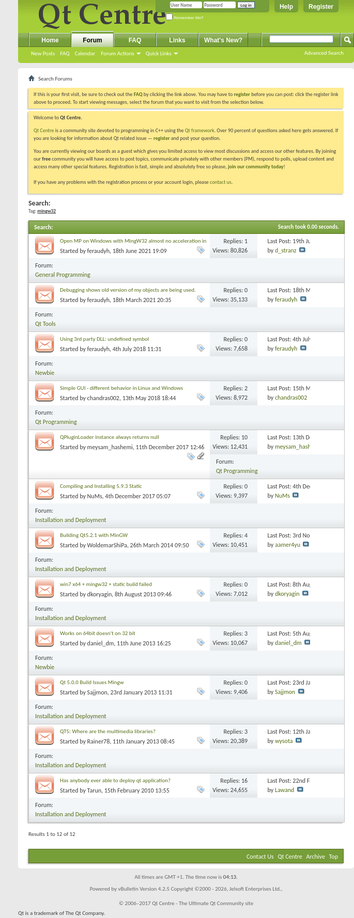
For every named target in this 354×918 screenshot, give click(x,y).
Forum (92, 40)
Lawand (285, 790)
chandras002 (103, 398)
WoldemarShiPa (107, 545)
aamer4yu (287, 544)
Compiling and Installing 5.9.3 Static (101, 486)
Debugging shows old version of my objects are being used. (128, 290)
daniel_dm (100, 643)
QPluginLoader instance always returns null (109, 437)
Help (286, 6)
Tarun (94, 790)
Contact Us (260, 856)
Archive (315, 856)
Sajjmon (97, 692)
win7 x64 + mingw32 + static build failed (106, 584)
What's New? (223, 40)
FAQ (64, 53)
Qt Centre (44, 130)
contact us (221, 182)
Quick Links (159, 53)
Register (321, 6)
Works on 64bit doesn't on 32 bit (97, 633)
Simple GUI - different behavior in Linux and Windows (121, 388)
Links (177, 40)
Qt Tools (45, 323)
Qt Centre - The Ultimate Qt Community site (202, 903)
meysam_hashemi (110, 447)
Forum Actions (117, 53)
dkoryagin (99, 594)
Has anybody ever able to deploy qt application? (115, 780)
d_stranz (286, 250)
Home (49, 40)
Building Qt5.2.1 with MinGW (94, 535)
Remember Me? (185, 17)
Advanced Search (324, 53)
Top (333, 856)
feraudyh (98, 251)
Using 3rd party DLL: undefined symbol (104, 339)
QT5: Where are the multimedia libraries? (108, 731)
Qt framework (199, 130)
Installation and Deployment (70, 520)
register (161, 138)
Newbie (44, 372)
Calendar (84, 53)
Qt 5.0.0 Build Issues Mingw (92, 682)
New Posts (43, 53)
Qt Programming (56, 421)
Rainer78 (98, 741)
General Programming (62, 274)
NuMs (94, 496)
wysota (284, 741)
